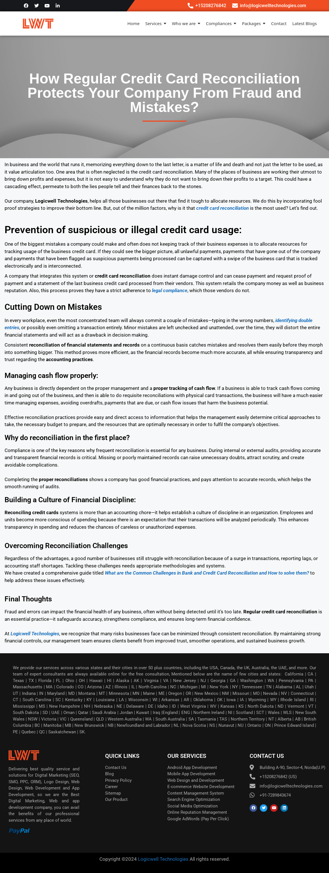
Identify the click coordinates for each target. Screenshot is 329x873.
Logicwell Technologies (162, 859)
